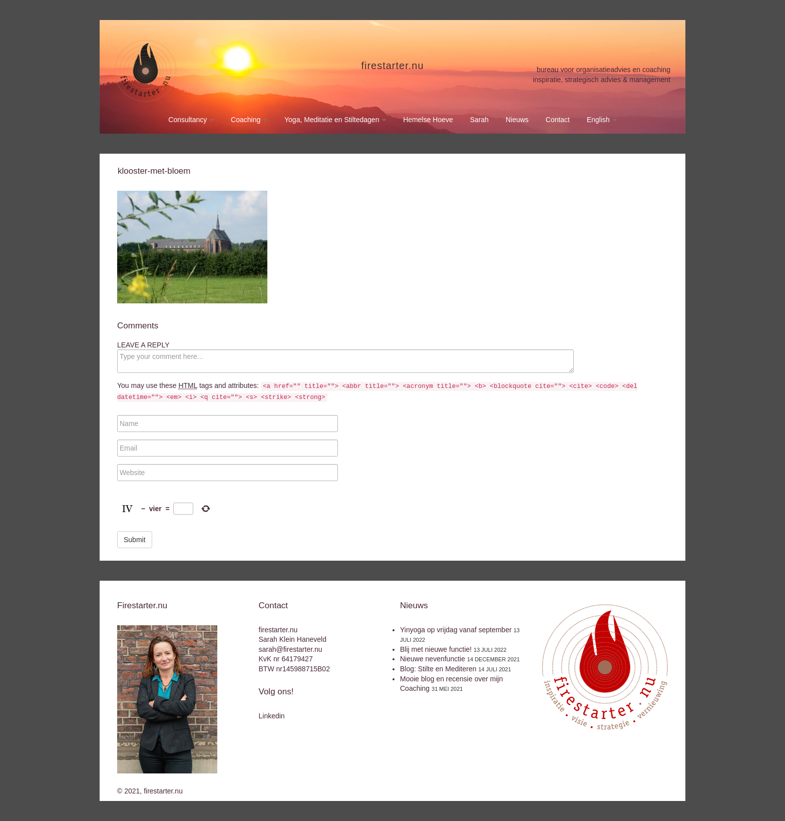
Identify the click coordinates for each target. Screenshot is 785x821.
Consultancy (191, 120)
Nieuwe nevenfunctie (432, 659)
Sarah (479, 120)
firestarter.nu (392, 65)
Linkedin (272, 716)
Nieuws (517, 120)
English (602, 120)
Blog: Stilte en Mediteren (438, 669)
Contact (558, 120)
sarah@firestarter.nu (290, 649)
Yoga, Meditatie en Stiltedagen (335, 120)
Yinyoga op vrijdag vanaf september (456, 630)
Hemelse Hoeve (428, 120)
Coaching (249, 120)
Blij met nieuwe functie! (436, 649)
